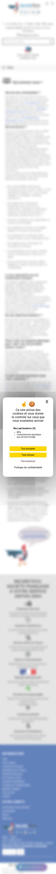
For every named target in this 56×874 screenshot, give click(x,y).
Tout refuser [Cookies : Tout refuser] (28, 454)
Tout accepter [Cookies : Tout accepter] (28, 448)
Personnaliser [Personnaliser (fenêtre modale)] (28, 461)
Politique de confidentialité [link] (28, 467)
